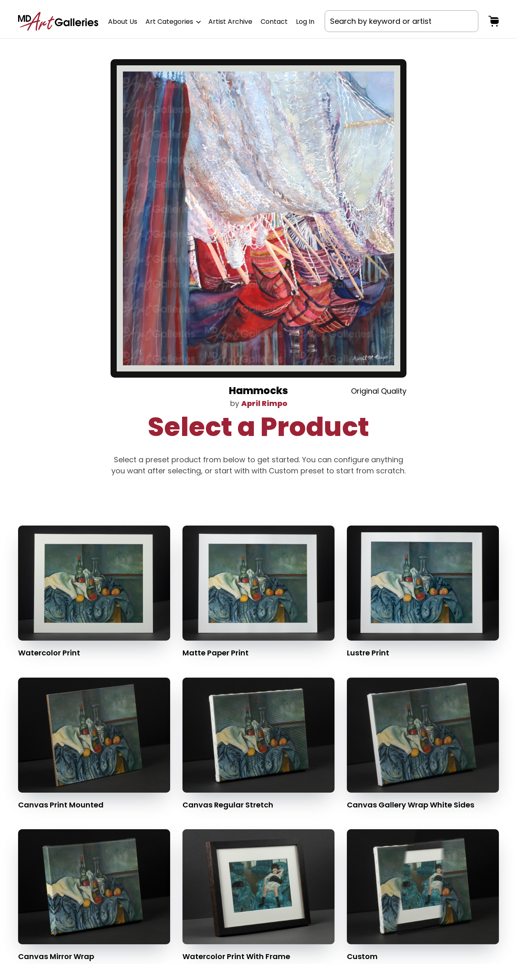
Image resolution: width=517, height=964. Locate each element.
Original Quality (378, 391)
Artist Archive (230, 21)
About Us (122, 21)
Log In (305, 21)
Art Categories (172, 21)
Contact (274, 21)
